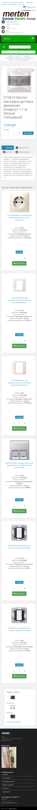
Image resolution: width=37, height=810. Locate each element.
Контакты (20, 4)
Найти (19, 52)
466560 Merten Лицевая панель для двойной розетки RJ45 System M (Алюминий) (19, 465)
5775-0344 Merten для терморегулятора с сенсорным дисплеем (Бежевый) (19, 382)
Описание (7, 147)
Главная (4, 774)
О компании (6, 2)
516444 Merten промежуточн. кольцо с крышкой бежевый (19, 629)
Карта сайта (13, 809)
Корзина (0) (29, 7)
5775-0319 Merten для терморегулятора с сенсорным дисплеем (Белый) (19, 300)
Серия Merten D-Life (7, 801)
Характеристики (22, 147)
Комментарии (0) (22, 152)
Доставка (7, 152)
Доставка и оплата (17, 2)
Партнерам (12, 4)
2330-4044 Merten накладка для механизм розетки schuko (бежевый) (19, 217)
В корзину (28, 133)
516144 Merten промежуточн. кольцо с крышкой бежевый (19, 546)
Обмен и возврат (7, 785)
